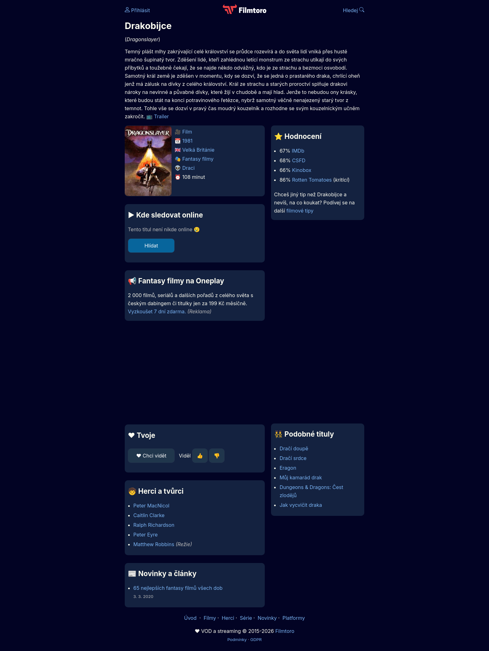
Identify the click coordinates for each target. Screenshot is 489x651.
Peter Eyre (145, 534)
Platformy (294, 618)
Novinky (267, 618)
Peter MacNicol (151, 505)
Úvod (191, 618)
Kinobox (301, 170)
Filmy (210, 618)
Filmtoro (284, 631)
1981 (187, 141)
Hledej (353, 10)
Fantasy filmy (198, 159)
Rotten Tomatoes (312, 180)
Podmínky (237, 639)
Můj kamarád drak (300, 477)
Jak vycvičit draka (300, 505)
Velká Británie (198, 150)
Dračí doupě (293, 448)
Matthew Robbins (153, 544)
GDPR (256, 639)
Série (246, 618)
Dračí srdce (293, 458)
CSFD (298, 160)
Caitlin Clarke (149, 515)
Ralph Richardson (154, 525)
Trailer (161, 116)
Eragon (287, 468)
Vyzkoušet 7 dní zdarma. (157, 311)
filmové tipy (299, 211)
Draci (188, 168)
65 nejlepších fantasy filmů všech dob (178, 588)
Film (187, 132)
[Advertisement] (80, 96)
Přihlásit (137, 10)
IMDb (298, 151)
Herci (228, 618)
